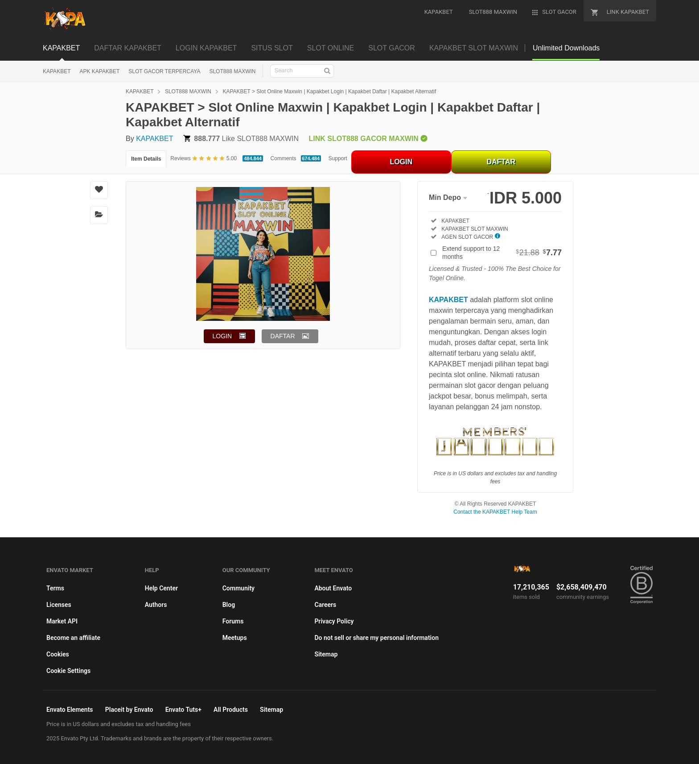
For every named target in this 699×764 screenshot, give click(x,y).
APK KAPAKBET (99, 71)
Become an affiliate (73, 637)
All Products (231, 709)
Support (338, 158)
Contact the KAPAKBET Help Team (495, 512)
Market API (62, 621)
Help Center (161, 588)
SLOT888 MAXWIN (232, 71)
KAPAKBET (61, 48)
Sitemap (325, 654)
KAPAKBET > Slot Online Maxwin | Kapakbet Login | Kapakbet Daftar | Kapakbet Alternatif (329, 91)
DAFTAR (500, 162)
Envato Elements (69, 709)
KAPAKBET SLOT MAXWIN (473, 48)
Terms (55, 588)
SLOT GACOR (391, 48)
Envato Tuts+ (183, 709)
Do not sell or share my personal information (376, 637)
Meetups (234, 637)
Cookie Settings (68, 670)
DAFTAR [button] (283, 336)
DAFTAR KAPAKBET (127, 48)
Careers (325, 604)
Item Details (146, 159)
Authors (156, 604)
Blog (228, 604)
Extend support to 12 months (502, 253)
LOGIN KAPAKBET (206, 48)
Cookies (57, 654)
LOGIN (401, 162)
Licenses (58, 604)
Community (238, 588)
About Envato (333, 588)
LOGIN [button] (222, 336)
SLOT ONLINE (330, 48)
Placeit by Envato (129, 709)
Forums (233, 621)
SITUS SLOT (271, 48)
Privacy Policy (334, 621)
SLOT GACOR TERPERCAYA (164, 71)
